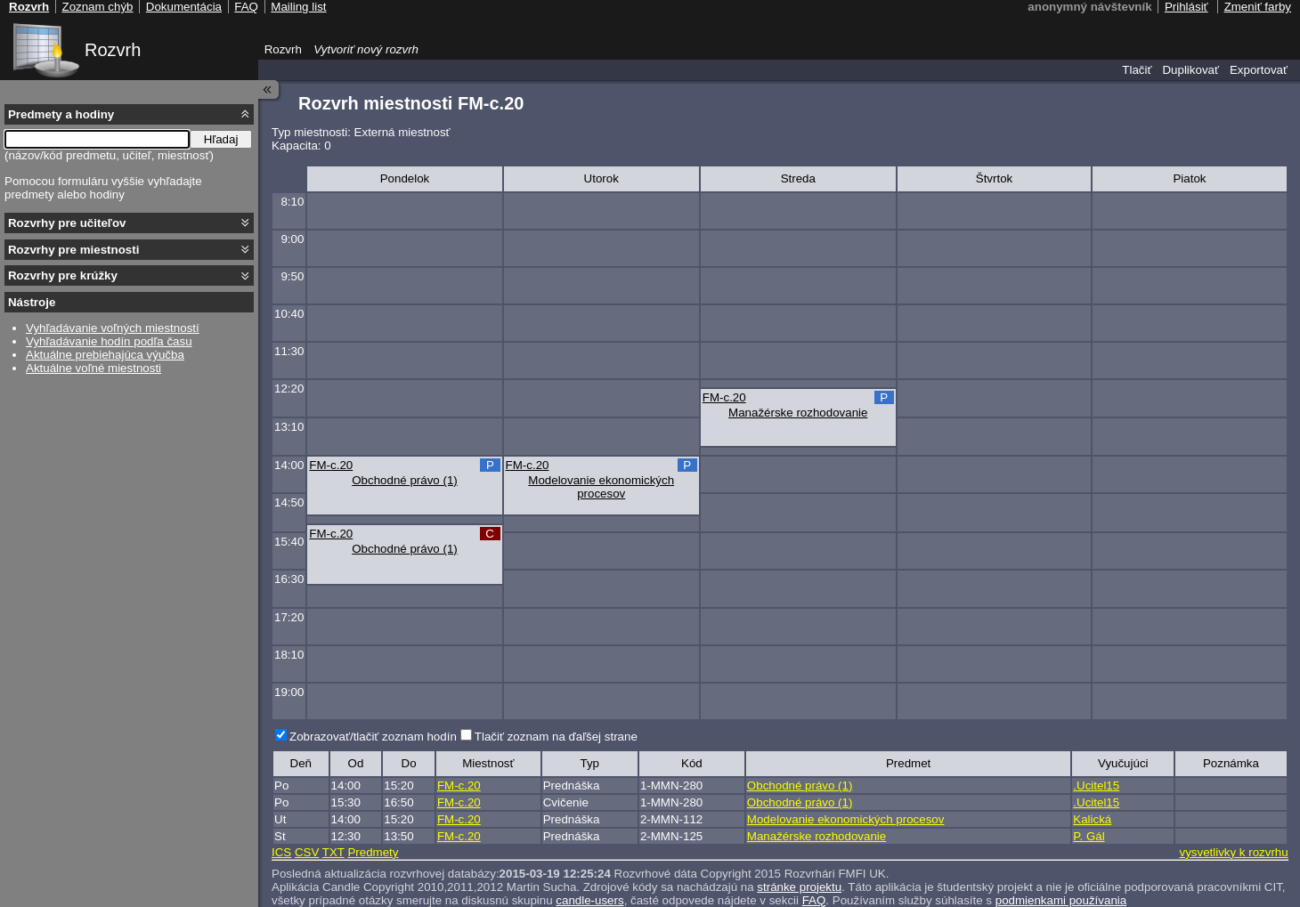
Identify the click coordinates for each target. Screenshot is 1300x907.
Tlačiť (1136, 70)
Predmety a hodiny (61, 114)
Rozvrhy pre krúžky (63, 275)
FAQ (814, 900)
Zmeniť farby (1257, 6)
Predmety (372, 852)
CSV (307, 852)
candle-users (589, 900)
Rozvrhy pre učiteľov (67, 223)
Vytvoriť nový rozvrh (365, 49)
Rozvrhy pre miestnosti (73, 249)
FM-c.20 (724, 397)
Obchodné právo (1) (405, 480)
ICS (281, 852)
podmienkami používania (1060, 900)
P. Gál (1088, 836)
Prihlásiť (1186, 6)
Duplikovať (1190, 70)
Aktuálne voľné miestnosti (93, 368)
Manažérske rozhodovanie (797, 412)
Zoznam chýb (97, 6)
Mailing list (298, 6)
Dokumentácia (184, 6)
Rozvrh (113, 50)
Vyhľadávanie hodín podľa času (109, 341)
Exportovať (1259, 70)
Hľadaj (221, 139)
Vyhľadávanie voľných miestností (112, 328)
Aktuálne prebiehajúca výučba (105, 354)
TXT (333, 852)
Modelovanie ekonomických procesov (601, 487)
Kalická (1092, 819)
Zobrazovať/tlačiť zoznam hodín (373, 736)
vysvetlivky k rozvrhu (1233, 852)
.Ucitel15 (1096, 785)
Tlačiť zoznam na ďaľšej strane (556, 736)
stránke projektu (799, 887)
